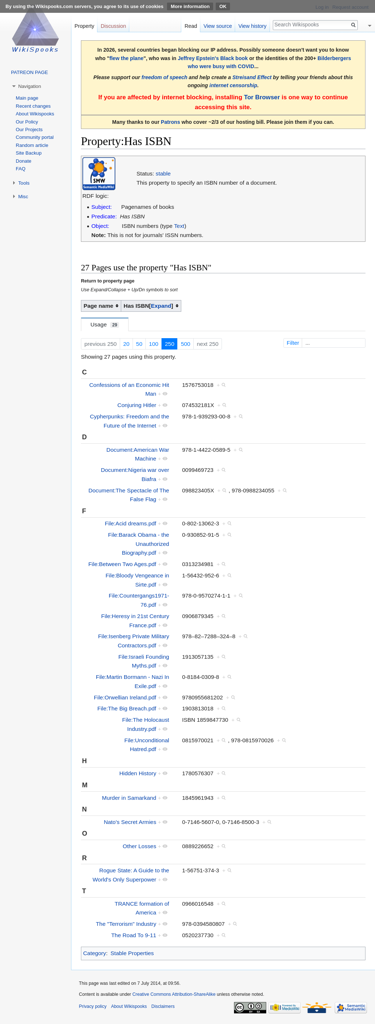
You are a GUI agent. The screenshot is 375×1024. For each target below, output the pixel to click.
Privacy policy (93, 1006)
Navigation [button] (29, 86)
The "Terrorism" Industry (126, 924)
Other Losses (139, 846)
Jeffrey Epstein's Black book (213, 58)
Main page (27, 98)
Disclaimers (163, 1006)
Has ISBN (136, 306)
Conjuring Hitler (137, 405)
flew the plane (126, 58)
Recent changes (33, 106)
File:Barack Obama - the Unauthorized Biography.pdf (138, 544)
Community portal (34, 137)
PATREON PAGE (29, 72)
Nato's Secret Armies (130, 822)
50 (139, 344)
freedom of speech (164, 77)
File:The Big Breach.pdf (126, 708)
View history (252, 26)
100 (154, 344)
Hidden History (137, 773)
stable (163, 173)
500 (185, 344)
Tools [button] (24, 183)
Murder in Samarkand (129, 798)
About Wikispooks (35, 114)
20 (126, 344)
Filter (325, 343)
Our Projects (29, 129)
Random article (32, 145)
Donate (23, 161)
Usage (104, 324)
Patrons (170, 122)
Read (191, 26)
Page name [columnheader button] (98, 306)
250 (169, 344)
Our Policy (27, 122)
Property (84, 26)
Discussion (113, 26)
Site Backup (28, 153)
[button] (161, 306)
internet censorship (233, 85)
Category (94, 953)
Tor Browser (262, 97)
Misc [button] (23, 196)
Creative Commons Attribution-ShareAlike (173, 994)
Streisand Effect (251, 77)
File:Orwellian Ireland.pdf (125, 697)
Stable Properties (132, 953)
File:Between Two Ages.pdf (122, 564)
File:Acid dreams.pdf (130, 523)
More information (190, 6)
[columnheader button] (151, 306)
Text (179, 226)
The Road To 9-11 (133, 935)
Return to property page (107, 281)
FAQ (20, 168)
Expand (161, 306)
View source (218, 26)
